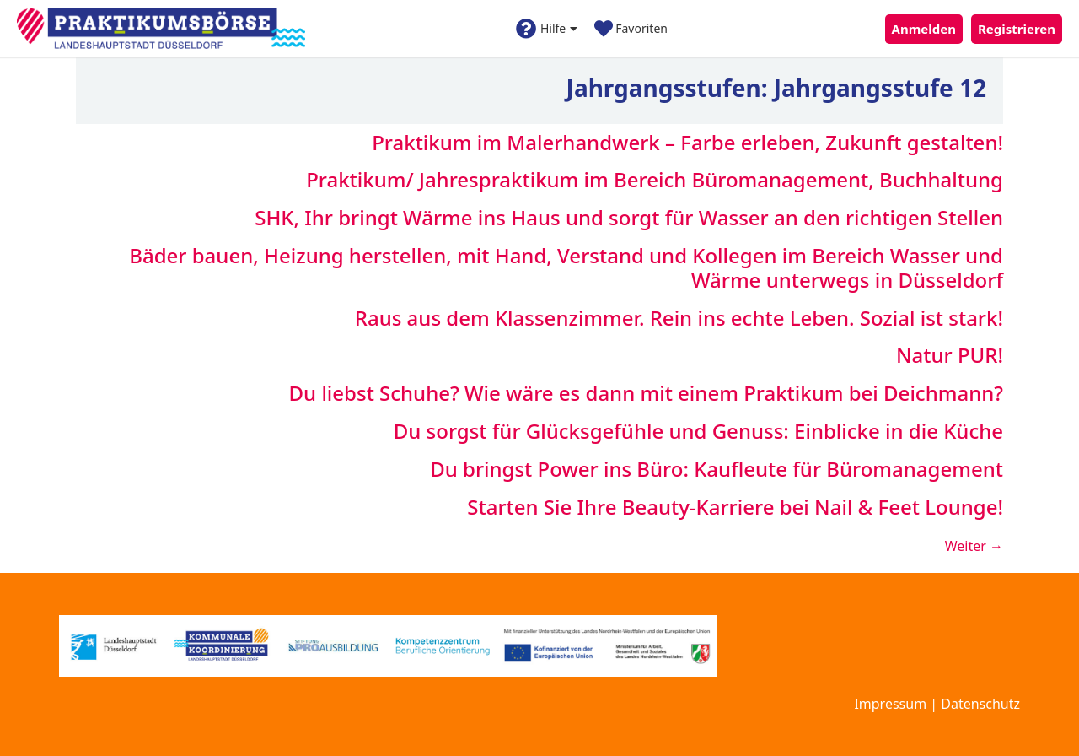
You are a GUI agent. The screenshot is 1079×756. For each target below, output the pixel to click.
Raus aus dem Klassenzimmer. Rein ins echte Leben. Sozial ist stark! (679, 318)
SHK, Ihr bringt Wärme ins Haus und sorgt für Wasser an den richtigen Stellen (629, 217)
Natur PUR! (949, 355)
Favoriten (631, 28)
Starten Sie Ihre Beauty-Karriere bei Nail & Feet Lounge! (735, 507)
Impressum (890, 703)
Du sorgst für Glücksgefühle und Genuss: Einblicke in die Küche (698, 431)
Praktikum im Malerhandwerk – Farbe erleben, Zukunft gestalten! (687, 142)
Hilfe (546, 28)
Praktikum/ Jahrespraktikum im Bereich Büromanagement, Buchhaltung (654, 179)
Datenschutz (980, 703)
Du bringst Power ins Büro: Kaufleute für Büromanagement (716, 469)
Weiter (974, 546)
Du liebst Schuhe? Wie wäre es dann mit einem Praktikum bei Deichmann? (646, 393)
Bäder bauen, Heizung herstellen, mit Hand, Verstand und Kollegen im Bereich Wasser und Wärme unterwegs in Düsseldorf (566, 267)
